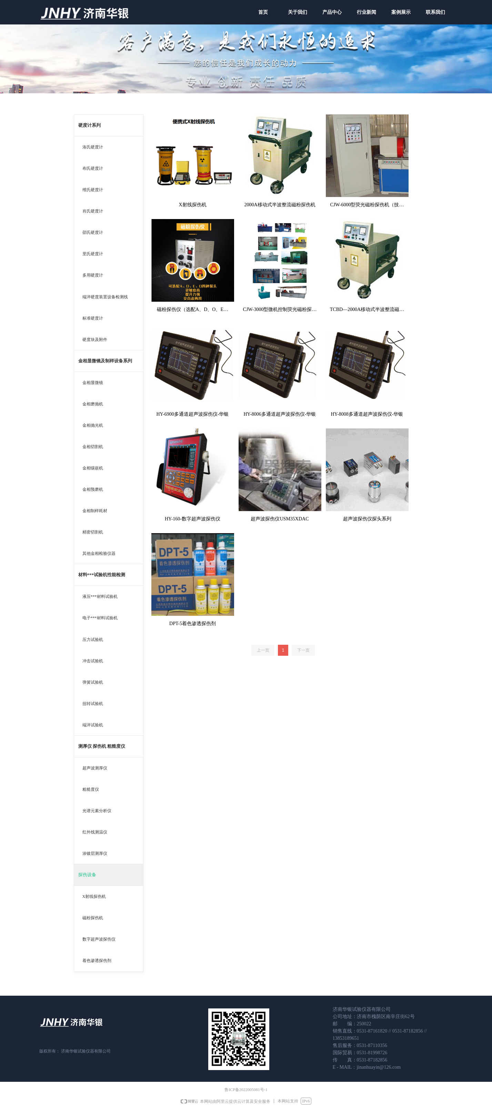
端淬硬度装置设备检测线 (105, 296)
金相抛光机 (92, 425)
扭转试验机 (92, 703)
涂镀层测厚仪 (94, 853)
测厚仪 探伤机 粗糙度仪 (101, 746)
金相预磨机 (92, 489)
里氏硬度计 (92, 253)
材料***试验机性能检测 (101, 574)
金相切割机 (92, 446)
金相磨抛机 (92, 404)
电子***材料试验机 (100, 617)
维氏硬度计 (92, 189)
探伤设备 (87, 874)
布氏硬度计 (92, 168)
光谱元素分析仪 (96, 810)
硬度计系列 (89, 125)
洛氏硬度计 (92, 147)
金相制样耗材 (94, 510)
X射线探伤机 (94, 896)
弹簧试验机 (92, 682)
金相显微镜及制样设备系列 (105, 360)
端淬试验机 (92, 725)
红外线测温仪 (94, 832)
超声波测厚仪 (94, 768)
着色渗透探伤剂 (96, 960)
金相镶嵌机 (92, 468)
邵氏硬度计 (92, 232)
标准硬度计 (92, 318)
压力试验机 (92, 639)
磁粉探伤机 (92, 917)
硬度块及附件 (94, 339)
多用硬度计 (92, 275)
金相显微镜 (92, 382)
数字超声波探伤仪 (99, 939)
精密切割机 (92, 532)
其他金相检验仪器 (99, 553)
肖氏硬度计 (92, 211)
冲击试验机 (92, 661)
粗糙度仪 (90, 789)
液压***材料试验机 (100, 596)
